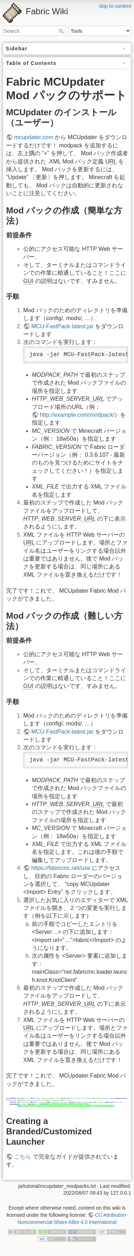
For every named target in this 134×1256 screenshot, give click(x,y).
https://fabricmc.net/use (60, 868)
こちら (22, 1157)
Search (62, 31)
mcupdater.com (33, 137)
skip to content (115, 6)
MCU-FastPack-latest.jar (62, 326)
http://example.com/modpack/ (77, 415)
